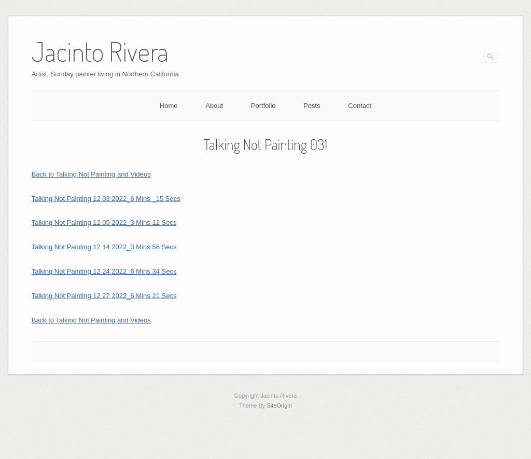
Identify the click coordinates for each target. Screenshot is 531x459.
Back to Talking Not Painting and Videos (91, 174)
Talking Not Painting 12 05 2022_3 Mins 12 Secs (104, 222)
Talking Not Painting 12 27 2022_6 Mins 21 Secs (104, 296)
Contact (359, 106)
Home (169, 106)
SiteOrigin (279, 405)
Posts (311, 106)
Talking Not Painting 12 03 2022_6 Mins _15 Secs (106, 199)
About (214, 106)
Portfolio (263, 106)
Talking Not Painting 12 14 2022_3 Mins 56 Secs (104, 247)
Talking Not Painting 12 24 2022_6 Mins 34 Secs (104, 271)
